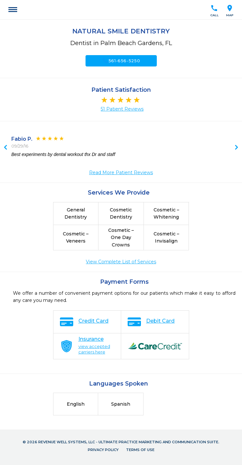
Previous (236, 148)
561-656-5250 (121, 60)
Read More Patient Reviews (121, 172)
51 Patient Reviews (122, 109)
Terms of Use (140, 449)
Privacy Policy (103, 449)
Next (5, 148)
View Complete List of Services (121, 262)
